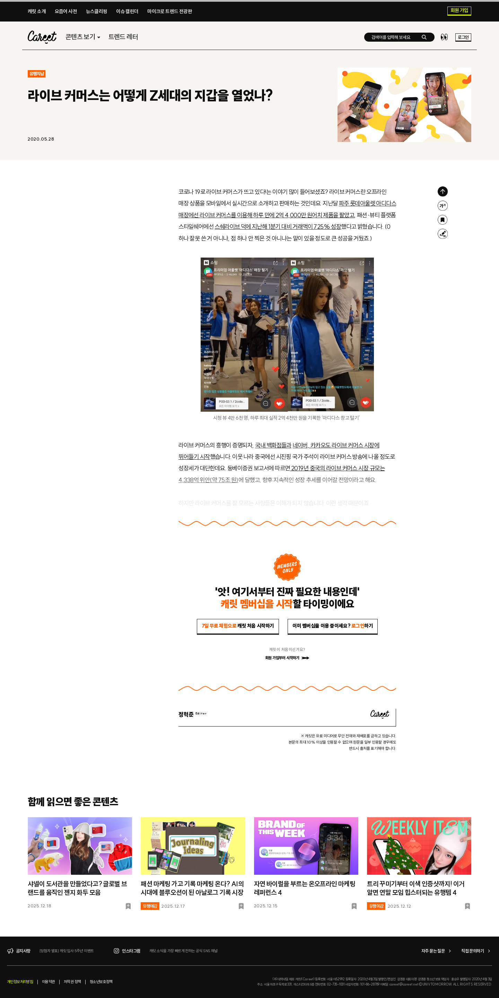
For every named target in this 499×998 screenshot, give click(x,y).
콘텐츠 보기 (83, 37)
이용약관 (48, 981)
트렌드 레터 (123, 37)
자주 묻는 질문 (437, 951)
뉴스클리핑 (96, 11)
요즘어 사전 (66, 11)
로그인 (463, 37)
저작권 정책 (72, 981)
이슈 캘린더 (127, 11)
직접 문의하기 (476, 951)
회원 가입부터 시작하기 (287, 657)
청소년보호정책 (101, 981)
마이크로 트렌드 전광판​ (169, 11)
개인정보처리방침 (20, 981)
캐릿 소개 (37, 11)
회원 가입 (459, 11)
